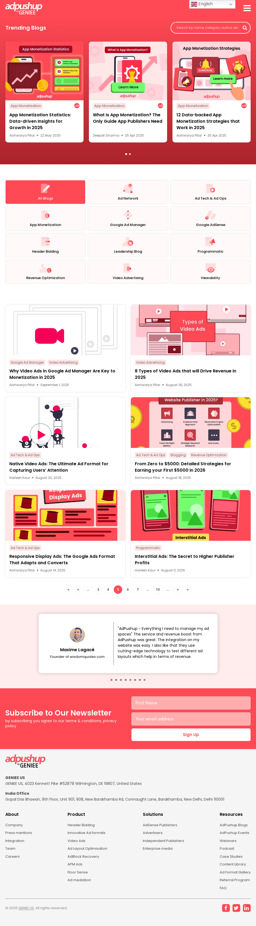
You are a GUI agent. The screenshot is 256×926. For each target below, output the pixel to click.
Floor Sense (76, 879)
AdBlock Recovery (82, 862)
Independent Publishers (163, 846)
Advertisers (152, 837)
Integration (15, 846)
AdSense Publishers (159, 829)
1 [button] (126, 155)
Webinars (226, 846)
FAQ (221, 895)
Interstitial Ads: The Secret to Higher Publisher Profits (184, 563)
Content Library (231, 870)
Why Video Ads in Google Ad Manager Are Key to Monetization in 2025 (62, 377)
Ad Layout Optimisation (88, 854)
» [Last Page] (187, 592)
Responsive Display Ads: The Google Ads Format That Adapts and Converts (62, 563)
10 (158, 592)
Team (11, 854)
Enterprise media (157, 854)
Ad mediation (78, 887)
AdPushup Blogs (231, 829)
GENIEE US (26, 916)
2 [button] (130, 155)
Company (14, 829)
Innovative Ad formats (87, 837)
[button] (111, 683)
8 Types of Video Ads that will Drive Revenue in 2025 (185, 377)
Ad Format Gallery (234, 879)
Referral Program (233, 887)
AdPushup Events (233, 837)
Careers (12, 862)
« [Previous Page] (78, 592)
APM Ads (73, 870)
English (202, 4)
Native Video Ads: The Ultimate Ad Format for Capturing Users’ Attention (58, 470)
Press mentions (19, 837)
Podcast (225, 854)
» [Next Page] (178, 592)
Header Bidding (80, 829)
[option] (44, 93)
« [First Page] (68, 592)
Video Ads (75, 846)
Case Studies (229, 862)
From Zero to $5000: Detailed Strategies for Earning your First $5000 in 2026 (183, 470)
